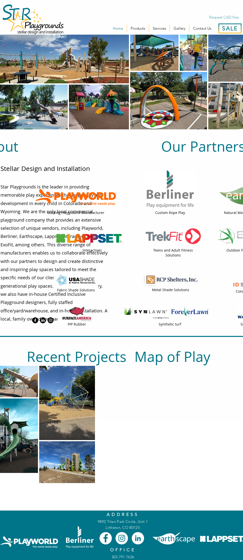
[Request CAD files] (224, 17)
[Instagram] (51, 320)
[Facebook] (35, 320)
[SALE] (230, 28)
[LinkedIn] (43, 320)
